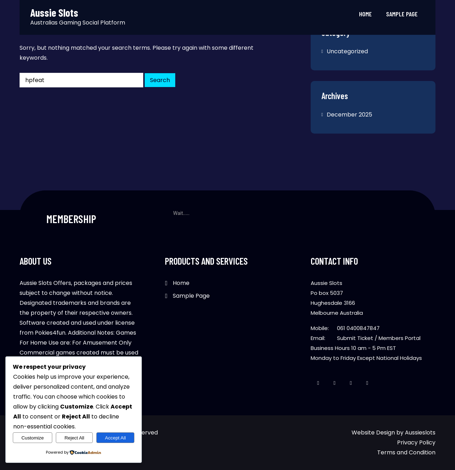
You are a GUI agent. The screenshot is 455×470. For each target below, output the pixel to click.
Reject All (74, 438)
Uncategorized (347, 51)
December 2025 (349, 114)
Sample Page (402, 14)
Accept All (115, 438)
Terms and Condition (406, 452)
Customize (32, 438)
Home (365, 14)
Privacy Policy (416, 442)
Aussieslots (420, 432)
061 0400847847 (358, 328)
